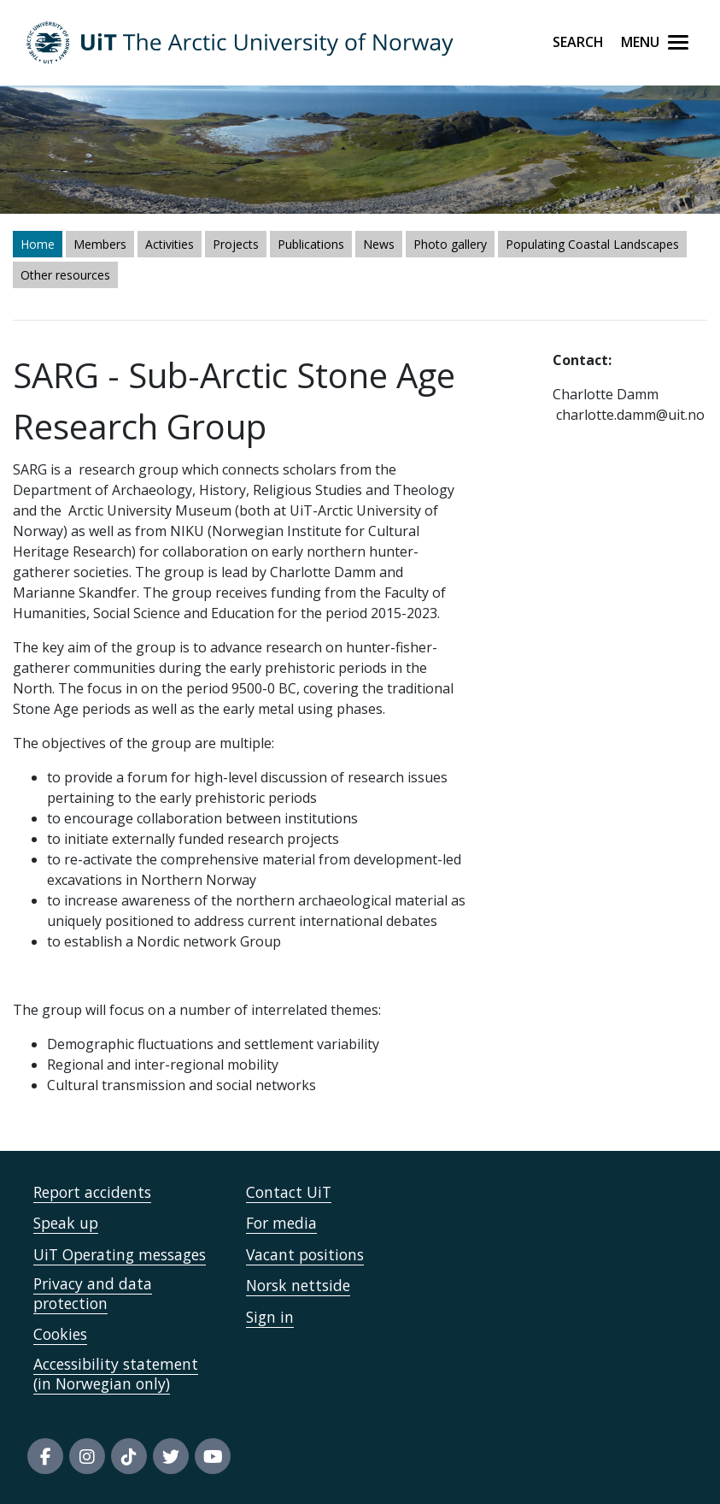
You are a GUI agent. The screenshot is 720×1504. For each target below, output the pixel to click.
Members (99, 244)
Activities (169, 244)
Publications (311, 244)
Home (37, 244)
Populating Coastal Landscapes (592, 244)
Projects (236, 244)
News (379, 244)
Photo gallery (450, 244)
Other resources (65, 275)
